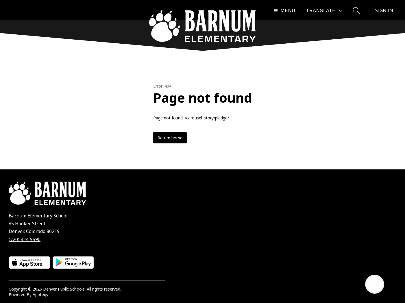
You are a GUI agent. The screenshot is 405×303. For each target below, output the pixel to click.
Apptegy (40, 294)
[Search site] (356, 10)
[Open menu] (284, 10)
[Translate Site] (324, 10)
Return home (170, 138)
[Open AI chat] (375, 284)
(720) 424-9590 (24, 239)
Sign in (384, 10)
